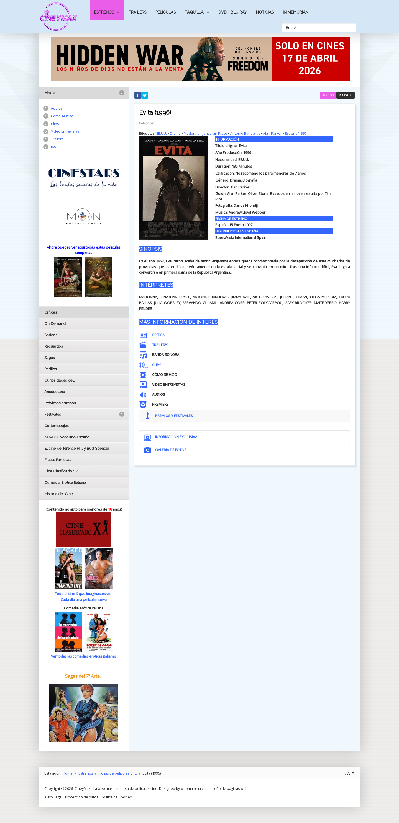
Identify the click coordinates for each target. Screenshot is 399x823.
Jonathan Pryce (215, 133)
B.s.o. (55, 147)
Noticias (265, 12)
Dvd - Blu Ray (232, 12)
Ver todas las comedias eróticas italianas (83, 656)
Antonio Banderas (245, 133)
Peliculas (165, 12)
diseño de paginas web (228, 788)
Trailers (137, 12)
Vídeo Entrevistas (65, 132)
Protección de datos (82, 796)
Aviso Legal (53, 796)
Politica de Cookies (117, 796)
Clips (55, 124)
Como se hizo (62, 116)
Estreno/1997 (296, 133)
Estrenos (104, 12)
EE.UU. (161, 133)
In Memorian (295, 12)
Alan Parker (272, 133)
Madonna (192, 133)
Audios (57, 108)
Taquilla (194, 12)
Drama (175, 133)
